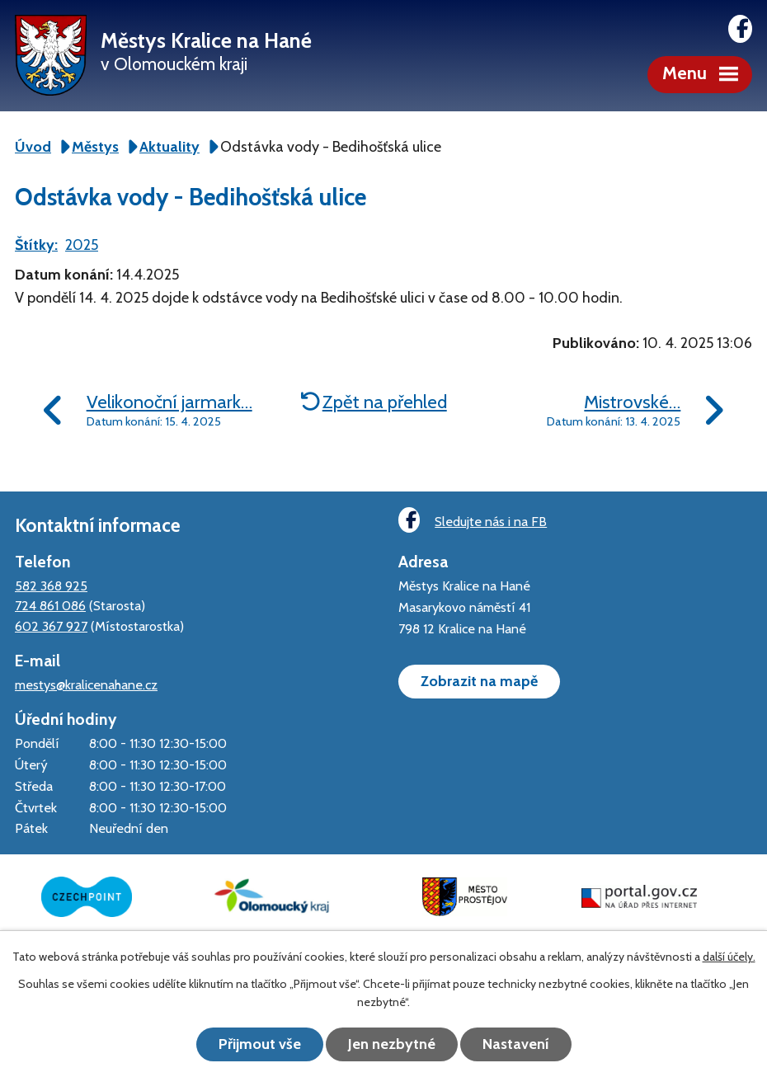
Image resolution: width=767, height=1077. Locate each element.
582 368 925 (51, 585)
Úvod (33, 147)
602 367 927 (51, 626)
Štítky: (36, 245)
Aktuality (169, 147)
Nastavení (515, 1044)
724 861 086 (50, 605)
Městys (95, 147)
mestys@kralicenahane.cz (86, 684)
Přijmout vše (260, 1044)
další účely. (729, 956)
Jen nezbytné (391, 1044)
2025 (81, 245)
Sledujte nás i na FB (472, 520)
